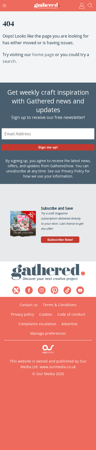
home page (43, 54)
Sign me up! (48, 147)
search (9, 61)
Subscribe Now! (60, 240)
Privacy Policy (72, 171)
